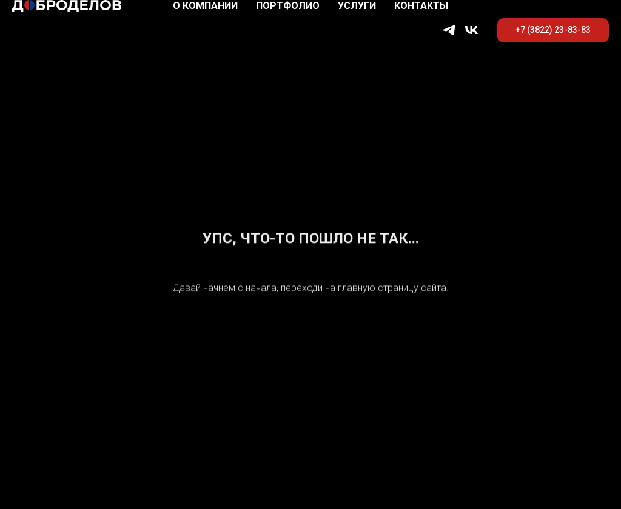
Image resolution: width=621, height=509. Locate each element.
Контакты (421, 6)
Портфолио (288, 6)
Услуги (357, 6)
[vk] (471, 30)
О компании (205, 6)
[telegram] (449, 30)
